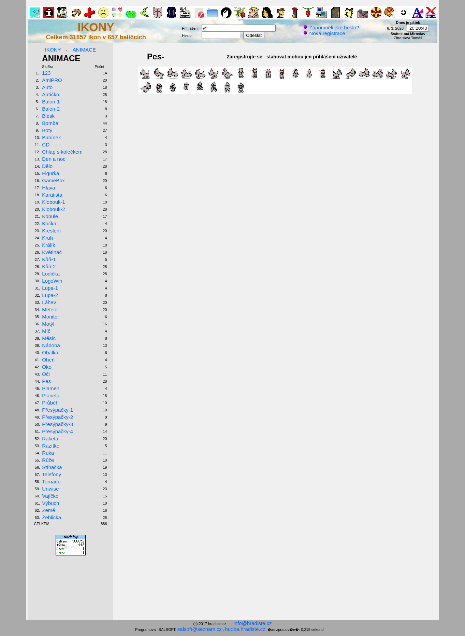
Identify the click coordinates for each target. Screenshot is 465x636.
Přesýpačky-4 (57, 431)
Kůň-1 (49, 259)
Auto (47, 87)
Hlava (48, 187)
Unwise (50, 489)
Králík (48, 245)
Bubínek (51, 137)
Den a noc (53, 159)
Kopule (50, 216)
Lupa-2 (50, 295)
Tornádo (51, 481)
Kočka (49, 223)
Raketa (50, 438)
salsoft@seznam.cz (199, 629)
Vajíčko (50, 496)
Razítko (50, 446)
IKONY (53, 50)
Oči (46, 374)
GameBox (53, 180)
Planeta (50, 395)
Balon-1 (51, 101)
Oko (47, 367)
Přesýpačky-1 (57, 410)
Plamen (50, 388)
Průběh (50, 403)
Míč (46, 331)
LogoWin (52, 281)
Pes (46, 381)
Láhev (49, 302)
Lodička (51, 274)
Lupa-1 (50, 288)
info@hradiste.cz (253, 623)
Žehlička (51, 517)
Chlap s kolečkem (62, 152)
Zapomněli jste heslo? (331, 27)
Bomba (50, 123)
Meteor (50, 309)
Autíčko (50, 94)
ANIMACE (84, 50)
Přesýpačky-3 (57, 424)
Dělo (47, 166)
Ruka (48, 453)
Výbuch (50, 503)
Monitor (50, 317)
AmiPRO (52, 80)
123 (46, 73)
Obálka (50, 352)
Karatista (52, 195)
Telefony (51, 474)
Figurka (50, 173)
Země (48, 510)
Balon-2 (51, 109)
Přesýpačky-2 (57, 417)
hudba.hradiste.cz (245, 629)
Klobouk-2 (53, 209)
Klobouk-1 (53, 202)
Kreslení (51, 231)
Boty (47, 130)
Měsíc (49, 338)
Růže (48, 460)
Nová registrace (324, 33)
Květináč (52, 252)
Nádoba (51, 345)
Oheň (48, 360)
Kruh (47, 238)
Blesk (48, 116)
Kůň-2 (49, 266)
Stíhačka (52, 467)
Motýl (48, 324)
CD (45, 144)
